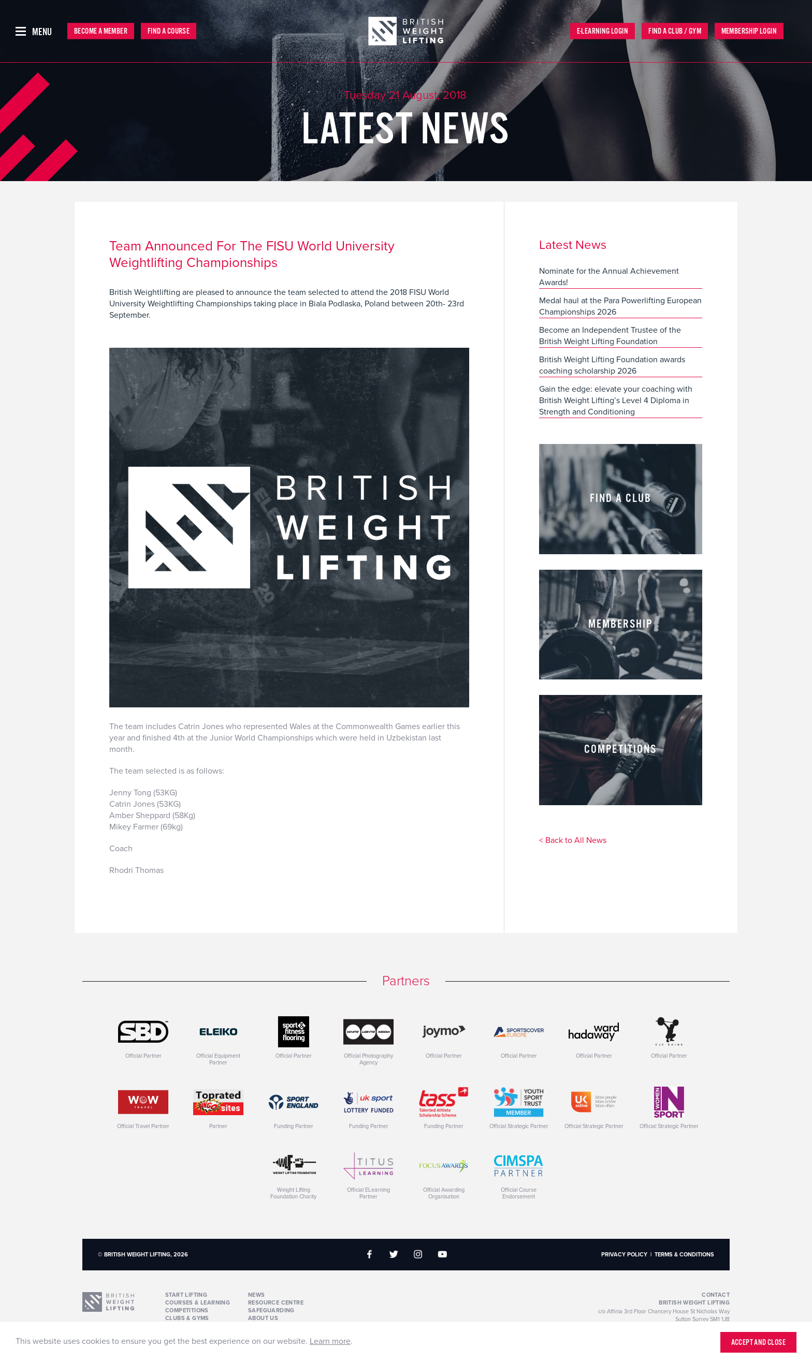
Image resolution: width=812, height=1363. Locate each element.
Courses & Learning (197, 1302)
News (256, 1295)
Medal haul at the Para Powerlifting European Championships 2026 (620, 306)
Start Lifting (186, 1295)
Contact (716, 1295)
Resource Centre (275, 1302)
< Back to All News (572, 841)
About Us (263, 1318)
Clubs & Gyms (187, 1318)
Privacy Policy (624, 1254)
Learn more (330, 1341)
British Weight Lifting (694, 1302)
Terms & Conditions (684, 1254)
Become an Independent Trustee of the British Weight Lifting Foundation (610, 336)
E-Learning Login (602, 31)
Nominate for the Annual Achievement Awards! (609, 277)
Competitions (187, 1310)
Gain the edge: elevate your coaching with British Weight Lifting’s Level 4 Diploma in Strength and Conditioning (615, 400)
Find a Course (169, 31)
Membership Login (749, 31)
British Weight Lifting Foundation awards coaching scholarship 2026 (612, 365)
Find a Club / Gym (674, 31)
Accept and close (758, 1342)
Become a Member (100, 31)
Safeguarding (271, 1310)
